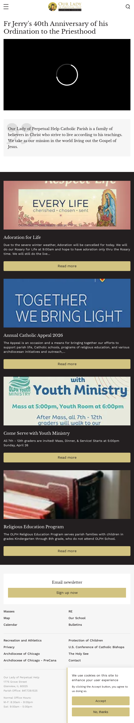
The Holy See (79, 653)
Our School (77, 618)
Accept (100, 704)
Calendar (10, 624)
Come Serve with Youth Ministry (37, 433)
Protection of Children (86, 640)
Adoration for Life (22, 237)
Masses (9, 611)
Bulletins (75, 624)
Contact (75, 660)
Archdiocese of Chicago (22, 653)
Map (7, 618)
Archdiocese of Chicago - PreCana (30, 660)
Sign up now (67, 592)
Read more (67, 266)
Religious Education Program (34, 526)
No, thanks (100, 715)
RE (71, 611)
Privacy (9, 647)
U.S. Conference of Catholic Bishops (96, 647)
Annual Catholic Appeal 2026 (33, 335)
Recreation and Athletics (22, 640)
